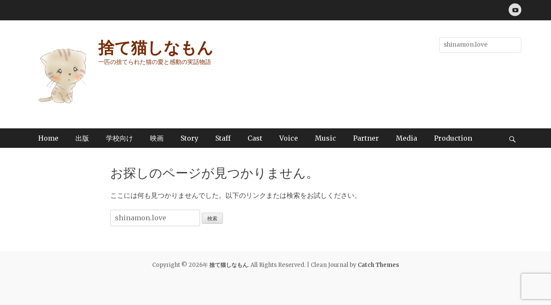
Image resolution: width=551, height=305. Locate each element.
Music (325, 138)
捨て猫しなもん (155, 48)
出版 (82, 138)
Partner (366, 138)
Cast (255, 138)
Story (189, 138)
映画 (157, 138)
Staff (223, 138)
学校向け (119, 138)
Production (453, 138)
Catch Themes (378, 265)
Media (406, 138)
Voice (288, 138)
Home (48, 138)
